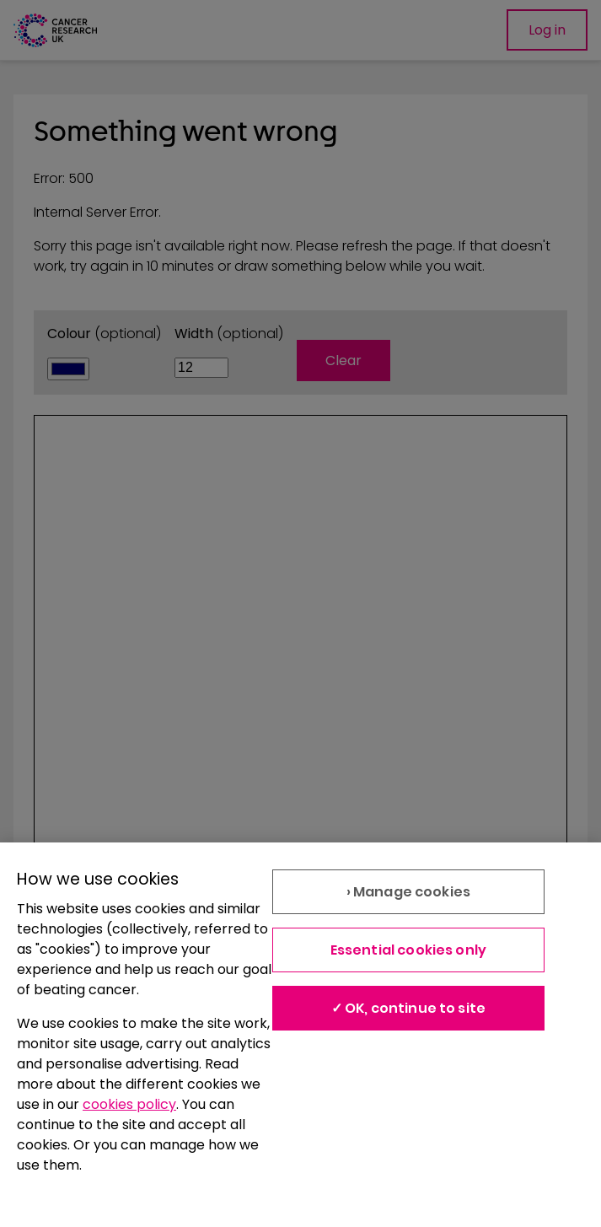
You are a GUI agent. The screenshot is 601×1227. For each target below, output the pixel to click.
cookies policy (129, 1104)
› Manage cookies (408, 891)
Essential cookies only (408, 950)
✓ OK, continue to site (408, 1008)
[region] (300, 1034)
